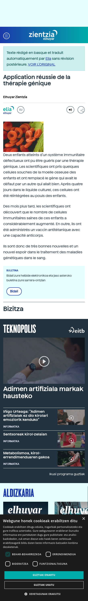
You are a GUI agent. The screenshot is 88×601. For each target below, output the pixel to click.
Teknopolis (19, 328)
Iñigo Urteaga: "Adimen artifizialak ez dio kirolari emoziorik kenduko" (25, 415)
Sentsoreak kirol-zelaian (25, 434)
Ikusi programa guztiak (67, 474)
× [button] (83, 518)
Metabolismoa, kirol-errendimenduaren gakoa (26, 455)
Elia (48, 58)
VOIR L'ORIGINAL (41, 64)
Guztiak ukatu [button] (44, 585)
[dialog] (44, 557)
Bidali (14, 291)
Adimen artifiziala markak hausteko (43, 392)
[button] (6, 35)
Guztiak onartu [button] (44, 575)
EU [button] (20, 109)
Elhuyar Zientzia (15, 97)
